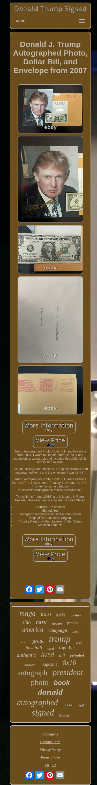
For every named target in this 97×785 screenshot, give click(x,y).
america (32, 629)
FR (54, 765)
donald (50, 692)
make (60, 615)
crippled (77, 655)
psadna (72, 623)
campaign (57, 630)
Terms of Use (50, 757)
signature (57, 623)
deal (80, 705)
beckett (64, 715)
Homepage (50, 734)
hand (47, 654)
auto (46, 614)
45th (26, 622)
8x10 (69, 663)
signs (75, 631)
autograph (33, 673)
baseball (34, 647)
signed (43, 712)
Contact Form (50, 742)
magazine (49, 664)
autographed (37, 702)
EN (47, 765)
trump (60, 639)
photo (39, 682)
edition (29, 665)
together (67, 647)
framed (22, 642)
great (38, 641)
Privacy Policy (50, 750)
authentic (26, 655)
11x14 (67, 705)
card (50, 648)
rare (41, 621)
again (79, 642)
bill (62, 655)
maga (28, 613)
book (62, 682)
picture (76, 615)
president (68, 672)
